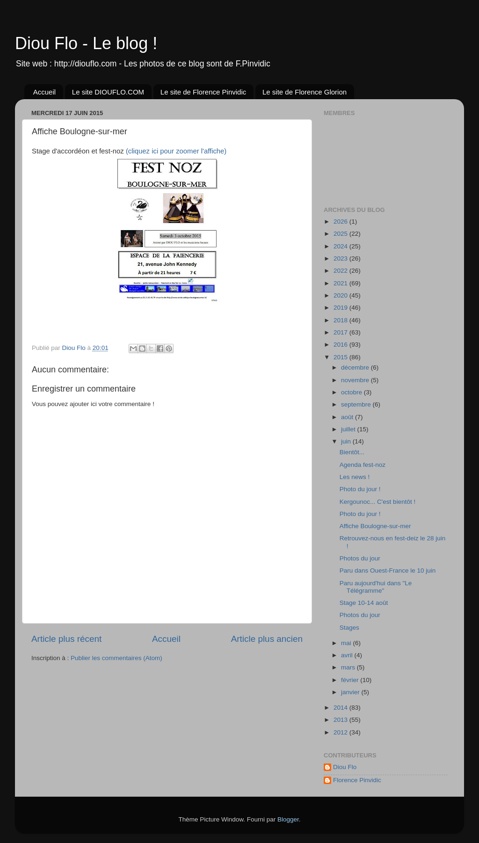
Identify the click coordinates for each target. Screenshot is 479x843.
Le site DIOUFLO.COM (108, 92)
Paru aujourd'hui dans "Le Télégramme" (376, 587)
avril (348, 655)
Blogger (288, 819)
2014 (341, 707)
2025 (341, 233)
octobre (352, 392)
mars (349, 667)
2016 (341, 344)
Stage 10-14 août (364, 602)
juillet (349, 429)
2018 (341, 320)
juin (347, 441)
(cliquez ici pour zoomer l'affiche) (176, 151)
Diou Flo (344, 766)
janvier (351, 692)
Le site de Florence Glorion (304, 92)
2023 (341, 258)
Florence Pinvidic (357, 780)
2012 (341, 732)
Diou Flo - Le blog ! (86, 43)
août (348, 417)
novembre (356, 380)
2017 (341, 332)
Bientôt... (352, 452)
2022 (341, 270)
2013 (341, 719)
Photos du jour (360, 558)
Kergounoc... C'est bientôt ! (377, 501)
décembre (356, 367)
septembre (357, 404)
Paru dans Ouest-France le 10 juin (388, 570)
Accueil (44, 92)
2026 (341, 221)
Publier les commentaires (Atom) (116, 657)
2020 (341, 295)
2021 (341, 283)
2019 (341, 307)
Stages (349, 627)
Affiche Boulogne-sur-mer (375, 526)
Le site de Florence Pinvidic (203, 92)
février (350, 679)
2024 (341, 246)
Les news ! (355, 476)
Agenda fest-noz (362, 464)
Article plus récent (66, 639)
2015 (341, 357)
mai (347, 643)
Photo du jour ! (360, 489)
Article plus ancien (267, 639)
